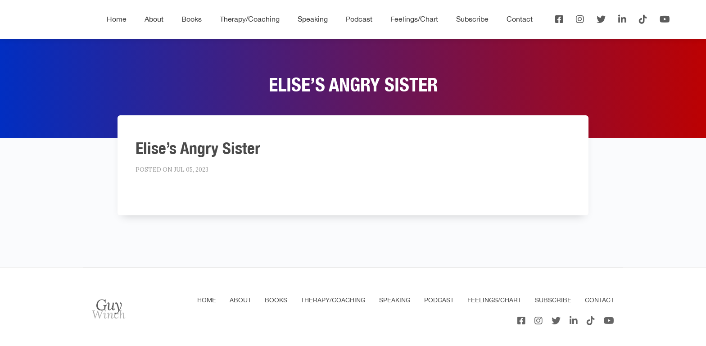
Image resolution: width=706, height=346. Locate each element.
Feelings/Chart (414, 19)
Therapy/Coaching (250, 19)
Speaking (313, 19)
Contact (520, 19)
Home (117, 19)
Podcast (359, 19)
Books (191, 19)
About (154, 19)
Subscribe (472, 19)
